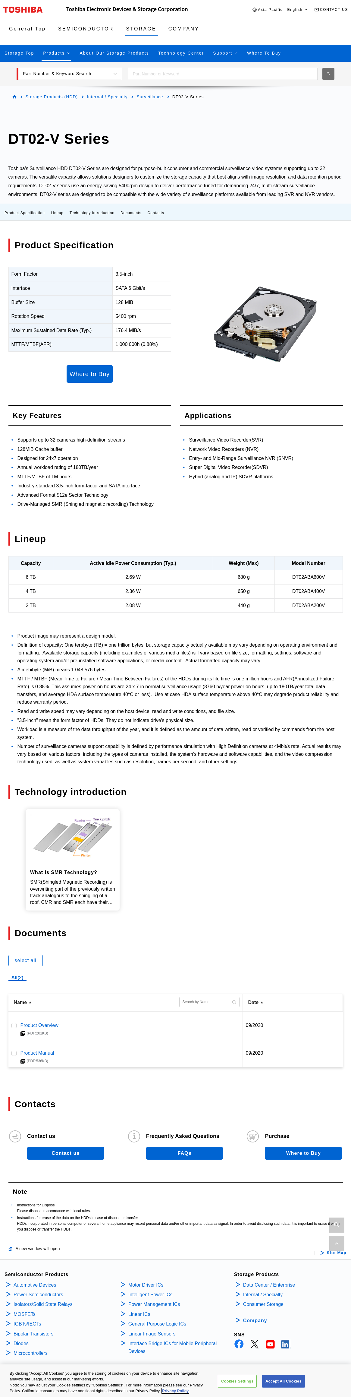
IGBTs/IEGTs (27, 1323)
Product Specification (25, 213)
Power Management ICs (154, 1304)
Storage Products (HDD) (52, 96)
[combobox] (223, 74)
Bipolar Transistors (34, 1333)
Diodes (21, 1343)
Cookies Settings (237, 1381)
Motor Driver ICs (145, 1285)
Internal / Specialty (107, 96)
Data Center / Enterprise (269, 1285)
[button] (280, 10)
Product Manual (37, 1053)
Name (20, 1002)
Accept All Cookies (283, 1381)
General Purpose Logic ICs (157, 1323)
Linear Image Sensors (152, 1333)
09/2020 (254, 1025)
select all (25, 960)
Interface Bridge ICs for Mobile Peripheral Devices (172, 1347)
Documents (131, 213)
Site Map (336, 1253)
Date (253, 1002)
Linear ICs (139, 1314)
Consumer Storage (263, 1304)
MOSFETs (25, 1314)
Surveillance (149, 96)
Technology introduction (92, 213)
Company (255, 1320)
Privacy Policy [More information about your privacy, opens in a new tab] (175, 1391)
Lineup (57, 213)
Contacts (156, 213)
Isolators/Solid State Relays (43, 1304)
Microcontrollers (31, 1353)
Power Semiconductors (38, 1294)
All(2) (17, 977)
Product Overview (39, 1025)
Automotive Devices (35, 1285)
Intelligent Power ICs (150, 1294)
